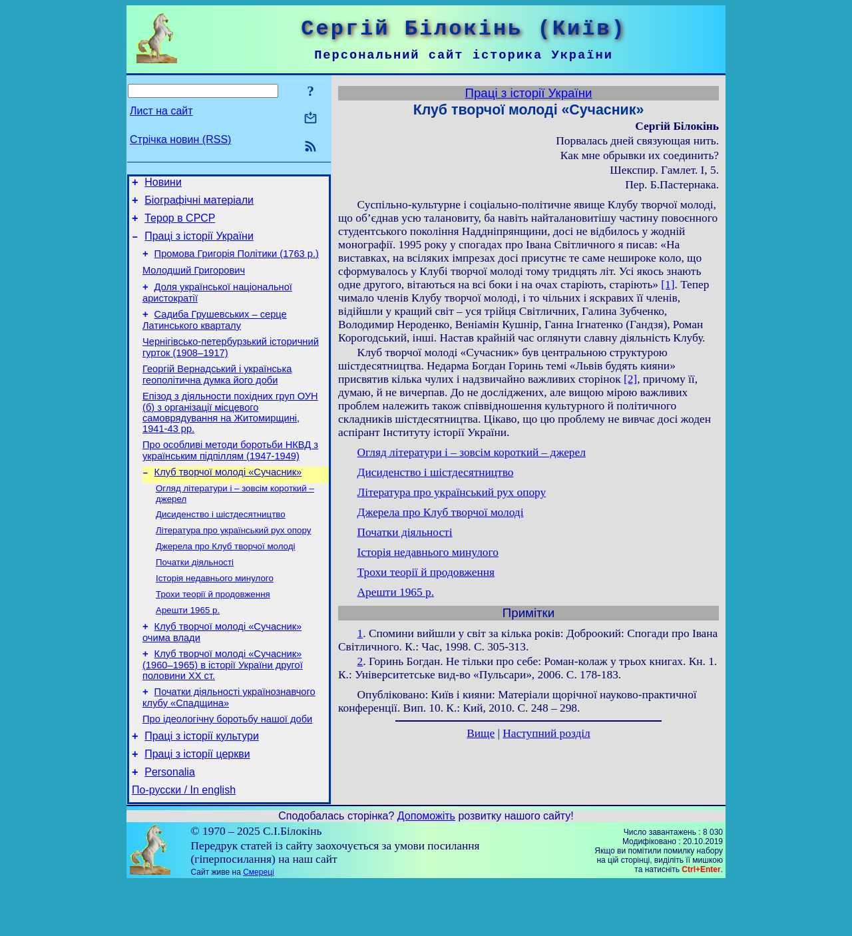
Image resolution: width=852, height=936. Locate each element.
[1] (667, 284)
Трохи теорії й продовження (213, 629)
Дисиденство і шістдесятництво (221, 543)
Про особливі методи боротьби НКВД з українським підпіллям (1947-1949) (230, 474)
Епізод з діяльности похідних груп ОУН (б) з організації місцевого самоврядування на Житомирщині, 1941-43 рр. (230, 434)
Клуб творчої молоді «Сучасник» (228, 498)
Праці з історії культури (201, 782)
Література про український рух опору (233, 560)
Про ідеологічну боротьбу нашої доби (227, 763)
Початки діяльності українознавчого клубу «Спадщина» (229, 740)
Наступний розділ (546, 733)
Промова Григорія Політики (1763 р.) (236, 263)
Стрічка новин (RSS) (180, 139)
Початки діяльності (195, 595)
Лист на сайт (161, 111)
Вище (481, 733)
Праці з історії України (199, 244)
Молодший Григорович (193, 282)
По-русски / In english (184, 842)
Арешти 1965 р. (188, 647)
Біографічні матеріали (199, 204)
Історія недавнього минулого (215, 612)
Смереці (258, 924)
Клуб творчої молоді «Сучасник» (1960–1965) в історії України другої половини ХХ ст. (222, 705)
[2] (630, 379)
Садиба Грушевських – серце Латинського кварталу (214, 336)
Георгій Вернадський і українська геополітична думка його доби (217, 394)
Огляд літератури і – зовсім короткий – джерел (471, 452)
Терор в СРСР (179, 224)
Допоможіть (426, 868)
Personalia (169, 822)
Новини (163, 184)
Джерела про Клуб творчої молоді (225, 578)
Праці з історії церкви (197, 802)
